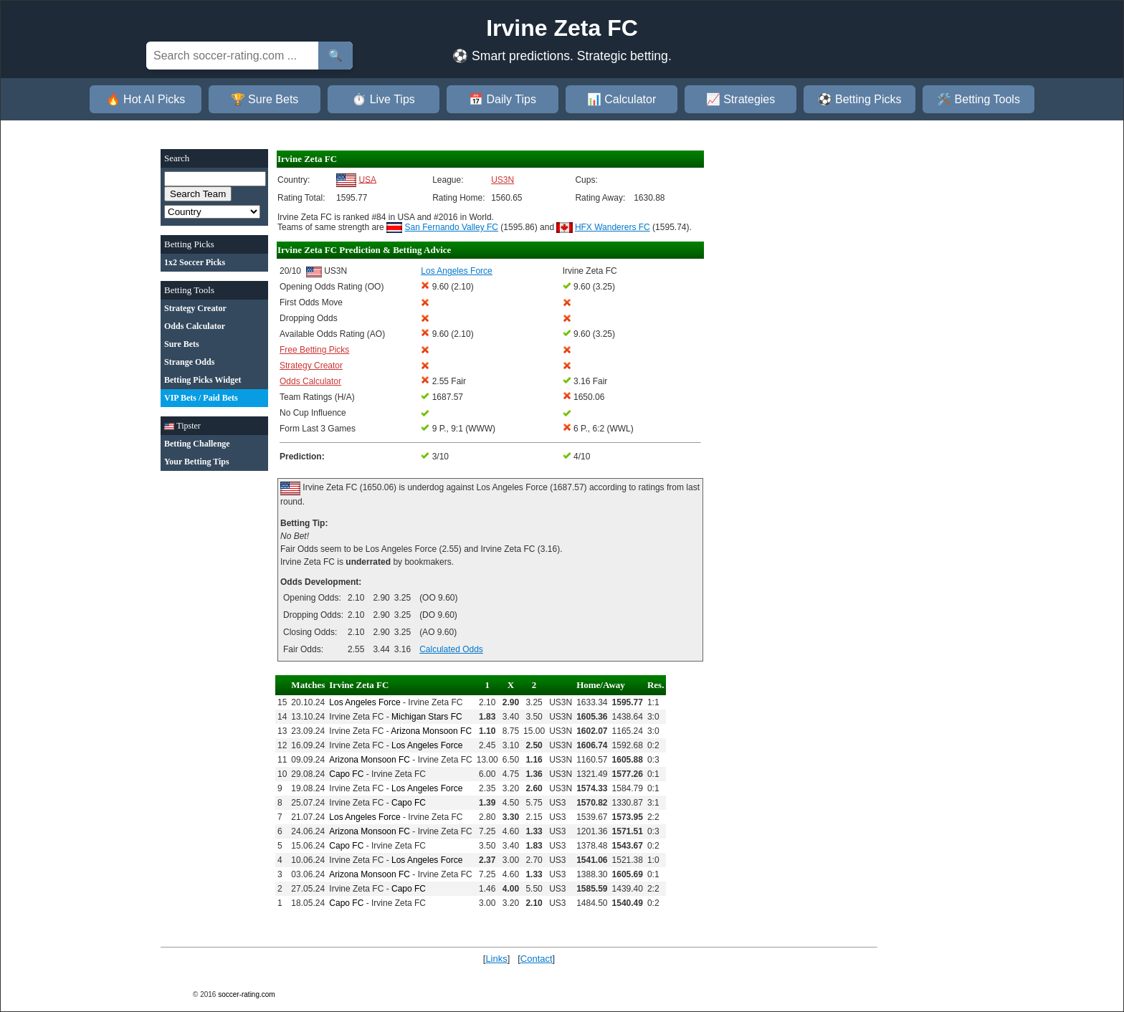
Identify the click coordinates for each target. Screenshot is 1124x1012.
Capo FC (346, 774)
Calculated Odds (451, 649)
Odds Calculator (310, 381)
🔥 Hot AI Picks (146, 99)
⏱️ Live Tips (383, 99)
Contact (536, 958)
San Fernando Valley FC (452, 227)
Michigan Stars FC (426, 717)
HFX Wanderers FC (612, 227)
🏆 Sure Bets (265, 99)
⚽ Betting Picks (860, 99)
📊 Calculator (621, 99)
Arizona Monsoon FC (431, 731)
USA (367, 179)
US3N (502, 180)
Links (496, 958)
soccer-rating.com (246, 994)
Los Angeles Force (364, 702)
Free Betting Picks (314, 350)
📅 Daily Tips (502, 99)
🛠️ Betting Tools (978, 99)
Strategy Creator (311, 366)
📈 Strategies (740, 99)
